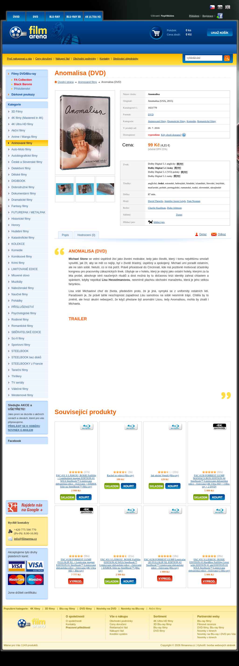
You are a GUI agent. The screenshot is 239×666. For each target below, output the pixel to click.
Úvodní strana (66, 82)
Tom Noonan (193, 201)
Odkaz (222, 234)
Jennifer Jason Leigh (175, 201)
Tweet (179, 214)
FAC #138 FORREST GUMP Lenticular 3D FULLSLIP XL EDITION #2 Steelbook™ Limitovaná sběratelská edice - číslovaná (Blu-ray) (165, 563)
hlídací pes (159, 222)
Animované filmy (87, 82)
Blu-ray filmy (161, 627)
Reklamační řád (119, 627)
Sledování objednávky (125, 58)
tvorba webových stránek (221, 645)
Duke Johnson (174, 207)
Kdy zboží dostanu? (171, 134)
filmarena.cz (188, 645)
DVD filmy (159, 630)
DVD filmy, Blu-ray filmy (210, 627)
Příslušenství (22, 88)
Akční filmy (155, 608)
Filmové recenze (206, 624)
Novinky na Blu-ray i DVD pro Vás (216, 634)
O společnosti (73, 621)
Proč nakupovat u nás (19, 58)
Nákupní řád (63, 58)
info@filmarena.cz (25, 538)
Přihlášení (194, 15)
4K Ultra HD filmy (163, 621)
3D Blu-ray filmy (163, 624)
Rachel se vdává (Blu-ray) (120, 475)
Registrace (207, 15)
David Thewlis (155, 201)
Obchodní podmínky (84, 58)
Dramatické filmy (176, 121)
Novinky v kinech (207, 630)
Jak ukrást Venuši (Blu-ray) (165, 475)
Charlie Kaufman (157, 207)
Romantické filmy (206, 121)
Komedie (191, 121)
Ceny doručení (43, 58)
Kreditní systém (118, 634)
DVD (151, 114)
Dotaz (203, 234)
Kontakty (105, 58)
